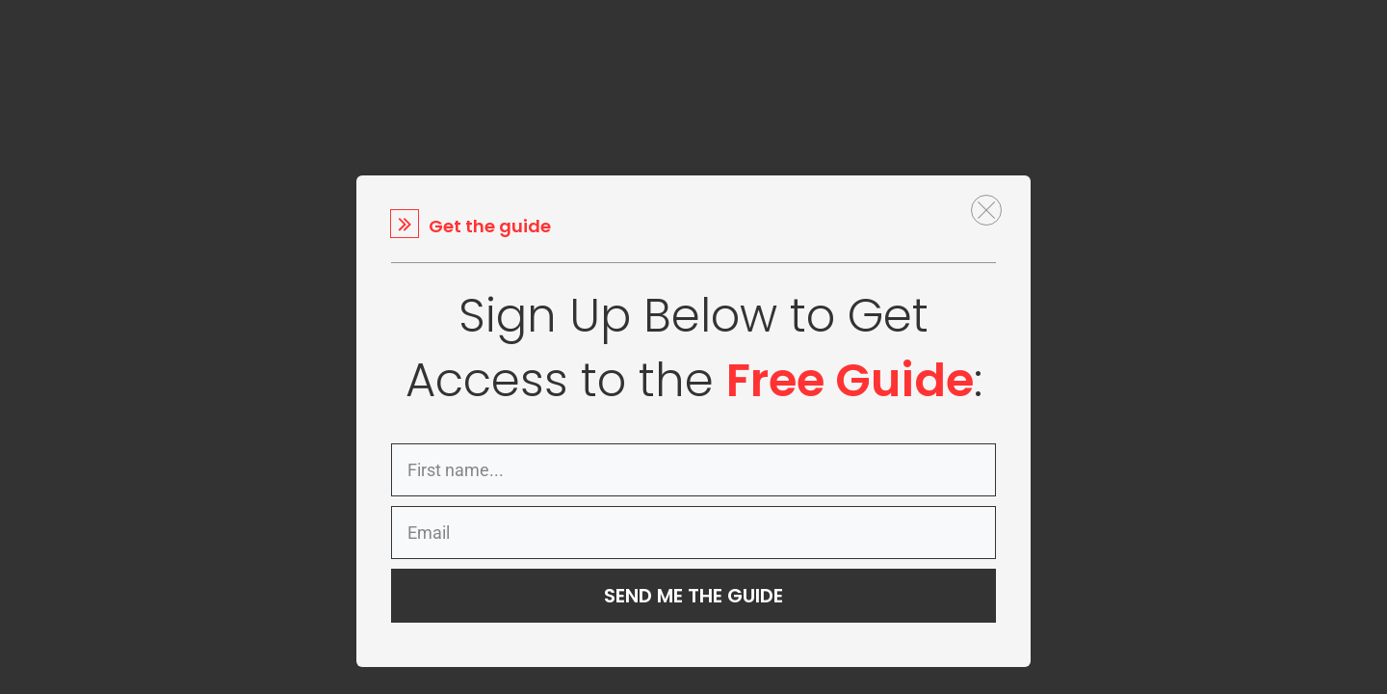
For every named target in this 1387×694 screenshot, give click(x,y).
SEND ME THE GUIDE (693, 595)
